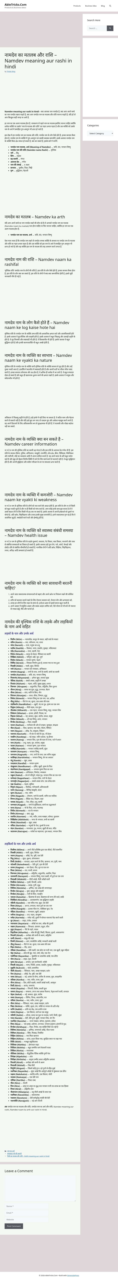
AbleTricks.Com (16, 4)
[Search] (110, 28)
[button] (110, 5)
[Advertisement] (40, 30)
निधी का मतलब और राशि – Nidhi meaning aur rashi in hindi (28, 1156)
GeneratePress (73, 1275)
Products (77, 6)
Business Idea (90, 6)
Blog (103, 6)
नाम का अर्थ (11, 1151)
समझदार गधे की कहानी (14, 1153)
